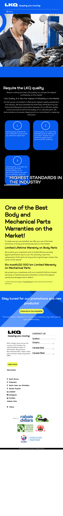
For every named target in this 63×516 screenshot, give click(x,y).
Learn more (12, 364)
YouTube (11, 398)
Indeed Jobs (12, 401)
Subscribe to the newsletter (31, 311)
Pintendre (12, 382)
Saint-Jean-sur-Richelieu (18, 385)
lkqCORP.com (28, 282)
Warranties (11, 370)
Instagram (12, 395)
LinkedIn (11, 392)
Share (10, 407)
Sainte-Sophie (14, 389)
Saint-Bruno (13, 379)
